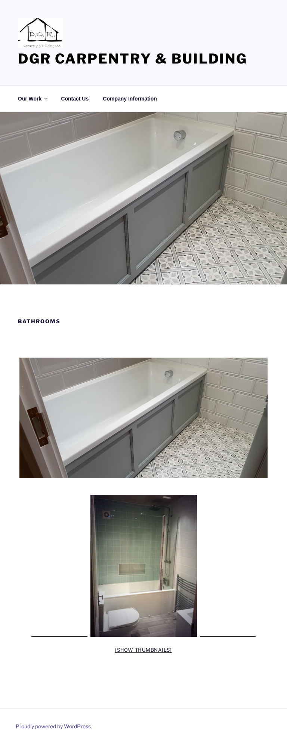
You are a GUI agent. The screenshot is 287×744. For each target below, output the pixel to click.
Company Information (130, 99)
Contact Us (75, 99)
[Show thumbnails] (143, 650)
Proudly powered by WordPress (53, 726)
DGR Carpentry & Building (132, 58)
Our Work (33, 99)
